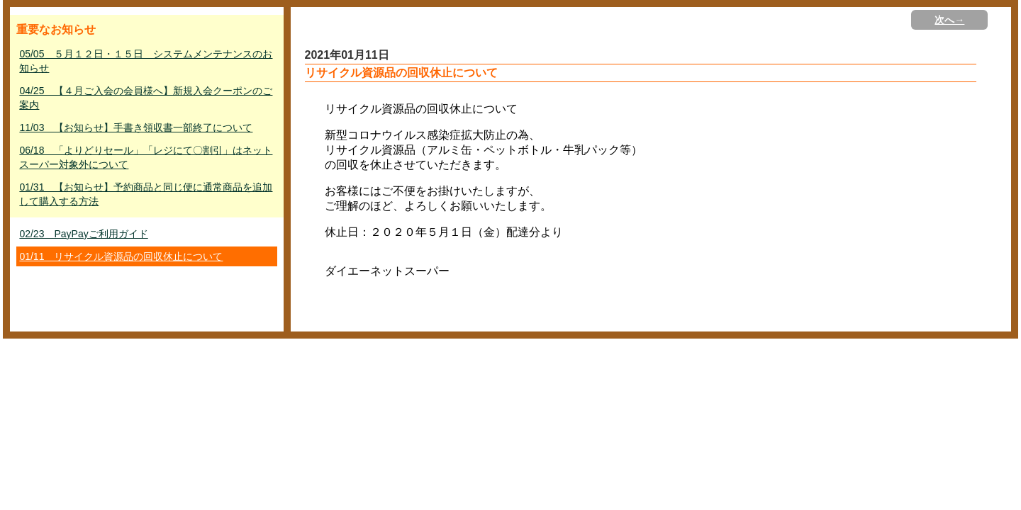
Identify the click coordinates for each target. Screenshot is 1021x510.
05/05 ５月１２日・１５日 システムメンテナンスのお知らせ (145, 61)
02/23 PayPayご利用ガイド (83, 233)
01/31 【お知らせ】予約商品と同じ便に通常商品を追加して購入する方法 (145, 194)
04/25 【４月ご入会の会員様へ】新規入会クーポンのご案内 (145, 97)
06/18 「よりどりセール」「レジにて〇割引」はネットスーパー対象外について (145, 157)
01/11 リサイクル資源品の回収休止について (121, 256)
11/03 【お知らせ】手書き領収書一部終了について (135, 127)
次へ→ (949, 20)
